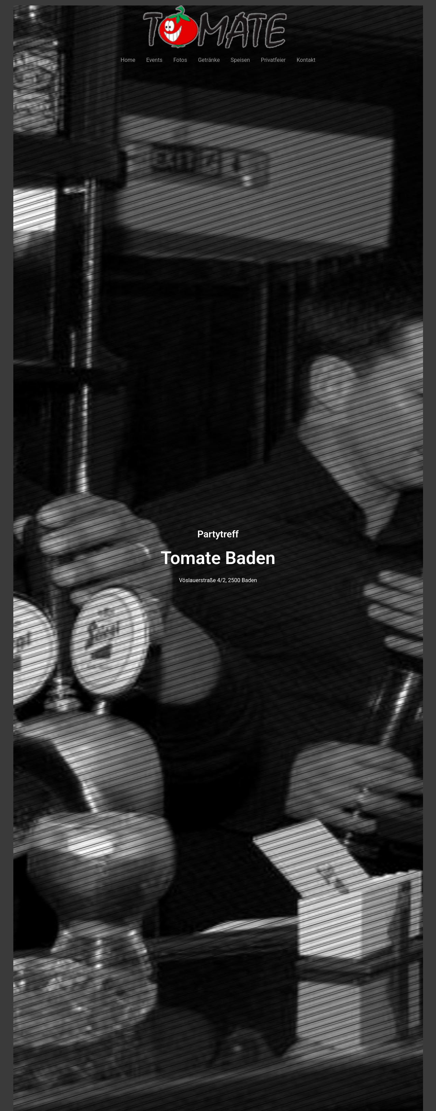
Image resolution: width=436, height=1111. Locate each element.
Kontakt (306, 60)
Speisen (240, 60)
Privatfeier (273, 60)
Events (154, 60)
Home (128, 60)
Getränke (209, 60)
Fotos (180, 60)
